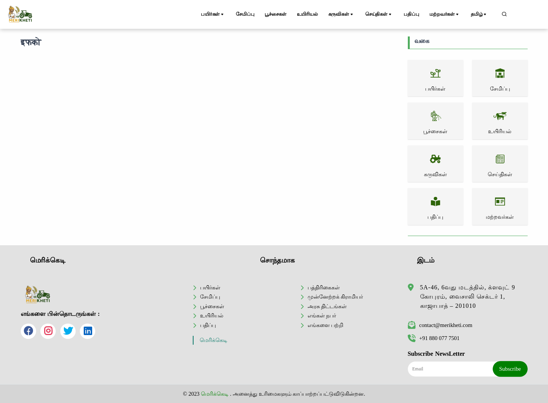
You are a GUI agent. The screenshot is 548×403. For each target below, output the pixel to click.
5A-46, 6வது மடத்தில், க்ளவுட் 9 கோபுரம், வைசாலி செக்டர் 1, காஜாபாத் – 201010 (467, 296)
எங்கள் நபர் (322, 315)
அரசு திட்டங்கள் (327, 306)
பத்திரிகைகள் (324, 287)
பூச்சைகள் (277, 14)
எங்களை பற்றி (326, 325)
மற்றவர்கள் (447, 14)
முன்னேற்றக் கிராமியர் (335, 297)
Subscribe (510, 369)
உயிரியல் (309, 14)
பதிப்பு (413, 14)
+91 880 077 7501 (434, 338)
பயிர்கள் (214, 14)
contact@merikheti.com (440, 325)
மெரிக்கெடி (213, 340)
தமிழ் (481, 14)
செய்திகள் (381, 14)
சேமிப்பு (245, 14)
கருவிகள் (345, 14)
